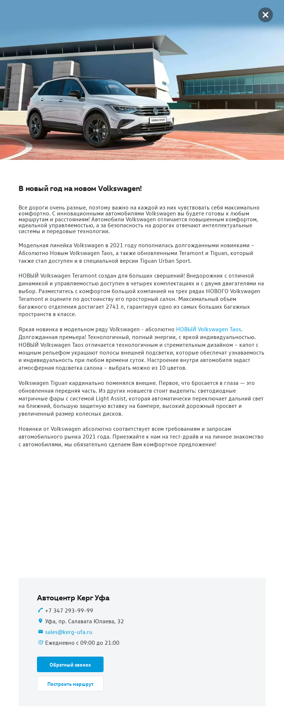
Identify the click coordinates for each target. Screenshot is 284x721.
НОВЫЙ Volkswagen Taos (208, 329)
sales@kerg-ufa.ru (68, 632)
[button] (70, 664)
